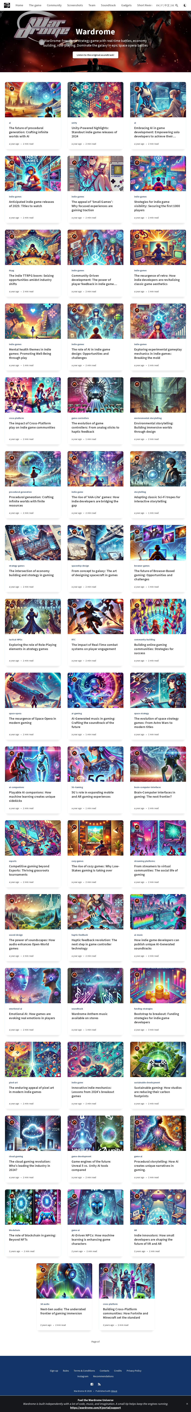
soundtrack (77, 1008)
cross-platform (16, 418)
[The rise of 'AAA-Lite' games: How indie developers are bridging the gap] (95, 506)
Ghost (114, 1391)
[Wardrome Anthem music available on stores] (95, 1023)
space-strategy (141, 713)
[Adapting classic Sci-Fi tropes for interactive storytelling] (158, 506)
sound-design (16, 934)
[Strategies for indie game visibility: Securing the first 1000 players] (158, 211)
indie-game (77, 491)
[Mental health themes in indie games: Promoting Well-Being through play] (33, 359)
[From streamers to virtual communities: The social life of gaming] (158, 875)
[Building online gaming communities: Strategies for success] (158, 654)
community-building (144, 639)
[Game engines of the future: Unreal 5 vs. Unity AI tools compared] (95, 1171)
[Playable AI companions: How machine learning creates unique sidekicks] (33, 802)
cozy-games (77, 861)
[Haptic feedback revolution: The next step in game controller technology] (95, 949)
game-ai (138, 1156)
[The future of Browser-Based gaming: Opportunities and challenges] (158, 580)
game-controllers (80, 418)
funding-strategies (143, 1008)
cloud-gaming (16, 1156)
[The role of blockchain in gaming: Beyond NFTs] (33, 1244)
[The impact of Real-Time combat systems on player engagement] (95, 654)
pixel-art (13, 1082)
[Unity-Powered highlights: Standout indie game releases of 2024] (95, 137)
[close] (187, 1403)
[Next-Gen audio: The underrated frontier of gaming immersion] (64, 1318)
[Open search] (176, 5)
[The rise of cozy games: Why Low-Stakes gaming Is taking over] (95, 875)
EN (157, 5)
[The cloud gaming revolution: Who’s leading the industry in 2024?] (33, 1171)
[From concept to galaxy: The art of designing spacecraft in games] (95, 580)
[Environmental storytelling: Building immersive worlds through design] (158, 432)
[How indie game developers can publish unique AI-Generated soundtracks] (158, 949)
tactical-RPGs (15, 639)
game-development (81, 1156)
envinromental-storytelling (148, 418)
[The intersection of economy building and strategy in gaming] (33, 580)
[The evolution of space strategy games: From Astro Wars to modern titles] (158, 728)
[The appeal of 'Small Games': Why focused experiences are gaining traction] (95, 211)
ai (10, 122)
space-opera (15, 713)
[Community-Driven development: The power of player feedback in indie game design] (95, 285)
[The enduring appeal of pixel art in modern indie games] (33, 1097)
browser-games (142, 565)
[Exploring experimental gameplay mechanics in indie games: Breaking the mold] (158, 359)
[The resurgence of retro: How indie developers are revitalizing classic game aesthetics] (158, 285)
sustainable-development (147, 1082)
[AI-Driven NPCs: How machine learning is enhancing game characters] (95, 1244)
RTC (74, 639)
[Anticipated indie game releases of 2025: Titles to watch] (33, 211)
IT (162, 5)
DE (172, 5)
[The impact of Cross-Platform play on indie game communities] (33, 432)
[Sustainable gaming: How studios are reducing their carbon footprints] (158, 1097)
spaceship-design (80, 565)
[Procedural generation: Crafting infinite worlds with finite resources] (33, 506)
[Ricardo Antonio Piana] (12, 89)
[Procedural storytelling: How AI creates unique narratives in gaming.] (158, 1171)
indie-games (15, 196)
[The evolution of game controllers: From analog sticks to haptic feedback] (95, 432)
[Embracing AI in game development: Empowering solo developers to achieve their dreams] (158, 137)
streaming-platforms (144, 861)
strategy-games (16, 565)
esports (12, 861)
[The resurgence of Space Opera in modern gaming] (33, 728)
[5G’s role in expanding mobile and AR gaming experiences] (95, 802)
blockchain (14, 1230)
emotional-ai (15, 1008)
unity (74, 122)
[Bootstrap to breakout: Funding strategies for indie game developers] (158, 1023)
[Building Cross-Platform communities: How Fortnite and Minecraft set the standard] (127, 1318)
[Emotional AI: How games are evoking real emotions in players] (33, 1023)
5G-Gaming (77, 787)
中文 (167, 5)
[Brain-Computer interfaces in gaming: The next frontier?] (158, 802)
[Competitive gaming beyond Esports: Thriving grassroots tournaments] (33, 875)
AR (135, 1230)
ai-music (138, 934)
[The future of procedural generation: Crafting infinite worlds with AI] (33, 137)
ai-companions (16, 787)
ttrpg (11, 270)
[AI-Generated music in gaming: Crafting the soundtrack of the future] (95, 728)
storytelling (140, 491)
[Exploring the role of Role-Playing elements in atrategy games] (33, 654)
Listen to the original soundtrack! (95, 54)
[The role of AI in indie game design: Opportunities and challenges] (95, 359)
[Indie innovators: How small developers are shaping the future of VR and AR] (158, 1244)
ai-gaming (77, 713)
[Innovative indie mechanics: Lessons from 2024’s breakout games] (95, 1097)
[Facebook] (92, 1384)
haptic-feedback (80, 934)
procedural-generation (20, 491)
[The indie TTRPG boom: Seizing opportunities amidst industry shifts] (33, 285)
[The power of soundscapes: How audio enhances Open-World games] (33, 949)
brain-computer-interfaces (147, 787)
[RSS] (99, 1384)
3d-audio (45, 1304)
